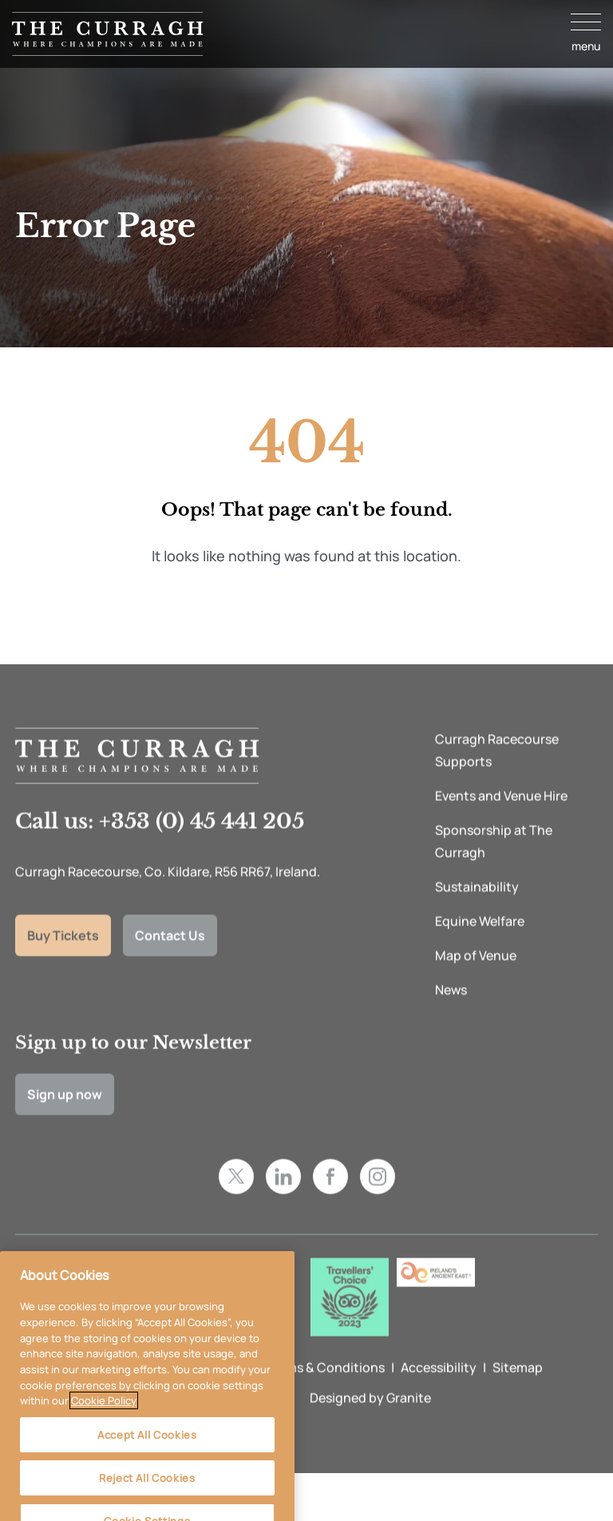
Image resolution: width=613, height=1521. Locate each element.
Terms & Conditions (326, 1388)
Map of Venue (475, 977)
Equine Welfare (479, 943)
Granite (408, 1419)
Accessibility (439, 1388)
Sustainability (477, 908)
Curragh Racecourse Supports (497, 772)
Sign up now (64, 1115)
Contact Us (170, 956)
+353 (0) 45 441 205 (201, 843)
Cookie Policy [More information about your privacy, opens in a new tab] (103, 1415)
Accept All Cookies (147, 1450)
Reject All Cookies (147, 1493)
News (451, 1011)
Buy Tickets (63, 956)
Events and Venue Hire (501, 817)
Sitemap (517, 1388)
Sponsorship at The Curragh (493, 863)
